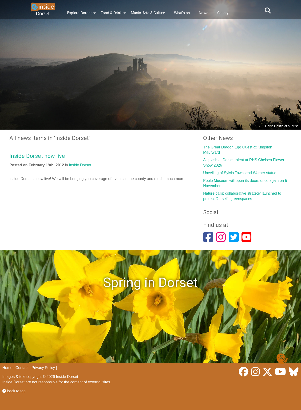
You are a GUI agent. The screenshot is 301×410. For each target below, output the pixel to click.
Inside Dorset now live (37, 156)
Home (7, 368)
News (203, 13)
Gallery (223, 13)
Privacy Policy (43, 368)
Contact (22, 368)
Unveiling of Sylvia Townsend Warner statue (239, 173)
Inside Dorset (80, 165)
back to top (14, 391)
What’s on (182, 13)
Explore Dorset (79, 13)
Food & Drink (111, 13)
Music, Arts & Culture (148, 13)
